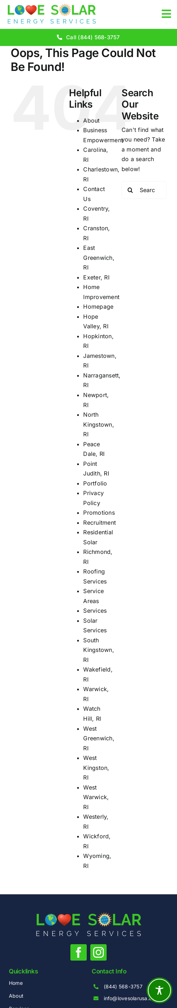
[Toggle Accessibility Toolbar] (159, 990)
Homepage (98, 306)
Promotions (98, 512)
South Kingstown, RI (98, 650)
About (91, 120)
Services (95, 610)
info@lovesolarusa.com (131, 998)
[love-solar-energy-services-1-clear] (51, 6)
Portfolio (95, 483)
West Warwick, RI (96, 797)
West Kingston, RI (96, 767)
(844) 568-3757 (123, 986)
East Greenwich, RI (98, 257)
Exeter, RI (96, 277)
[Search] (130, 190)
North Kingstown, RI (98, 424)
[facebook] (78, 952)
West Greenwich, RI (98, 738)
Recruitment (99, 522)
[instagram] (98, 952)
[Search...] (144, 190)
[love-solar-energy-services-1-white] (89, 915)
